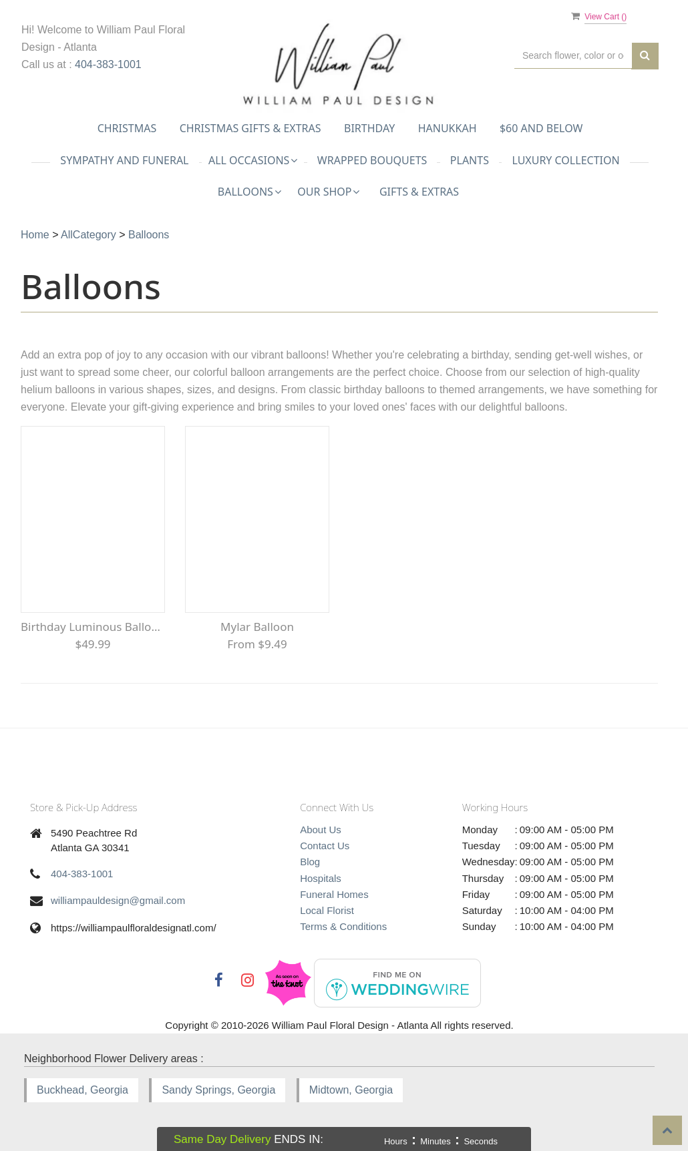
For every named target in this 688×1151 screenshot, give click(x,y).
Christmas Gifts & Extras (250, 128)
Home (35, 234)
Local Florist (327, 910)
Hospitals (320, 878)
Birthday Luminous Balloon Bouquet (93, 626)
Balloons (148, 234)
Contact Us (324, 845)
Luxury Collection (565, 160)
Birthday (369, 128)
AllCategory (88, 234)
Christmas (127, 128)
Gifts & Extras (419, 191)
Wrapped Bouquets (372, 160)
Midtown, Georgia (351, 1090)
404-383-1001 (108, 64)
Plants (469, 160)
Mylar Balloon (257, 626)
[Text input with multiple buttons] (573, 56)
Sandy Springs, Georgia (218, 1090)
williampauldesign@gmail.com (118, 900)
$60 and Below (541, 128)
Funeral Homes (334, 894)
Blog (310, 861)
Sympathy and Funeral (124, 160)
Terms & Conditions (343, 926)
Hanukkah (447, 128)
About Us (320, 829)
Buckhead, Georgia (82, 1090)
